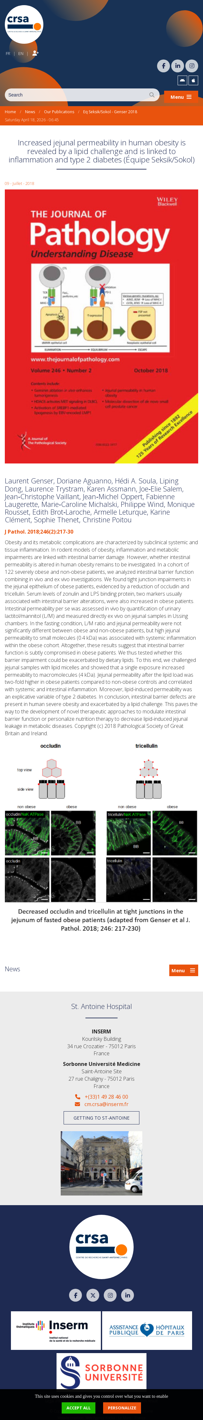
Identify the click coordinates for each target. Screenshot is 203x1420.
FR (8, 51)
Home (10, 108)
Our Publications (59, 108)
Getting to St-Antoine (101, 1114)
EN (20, 51)
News (30, 108)
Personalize (122, 1408)
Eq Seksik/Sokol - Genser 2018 (110, 108)
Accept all (78, 1408)
